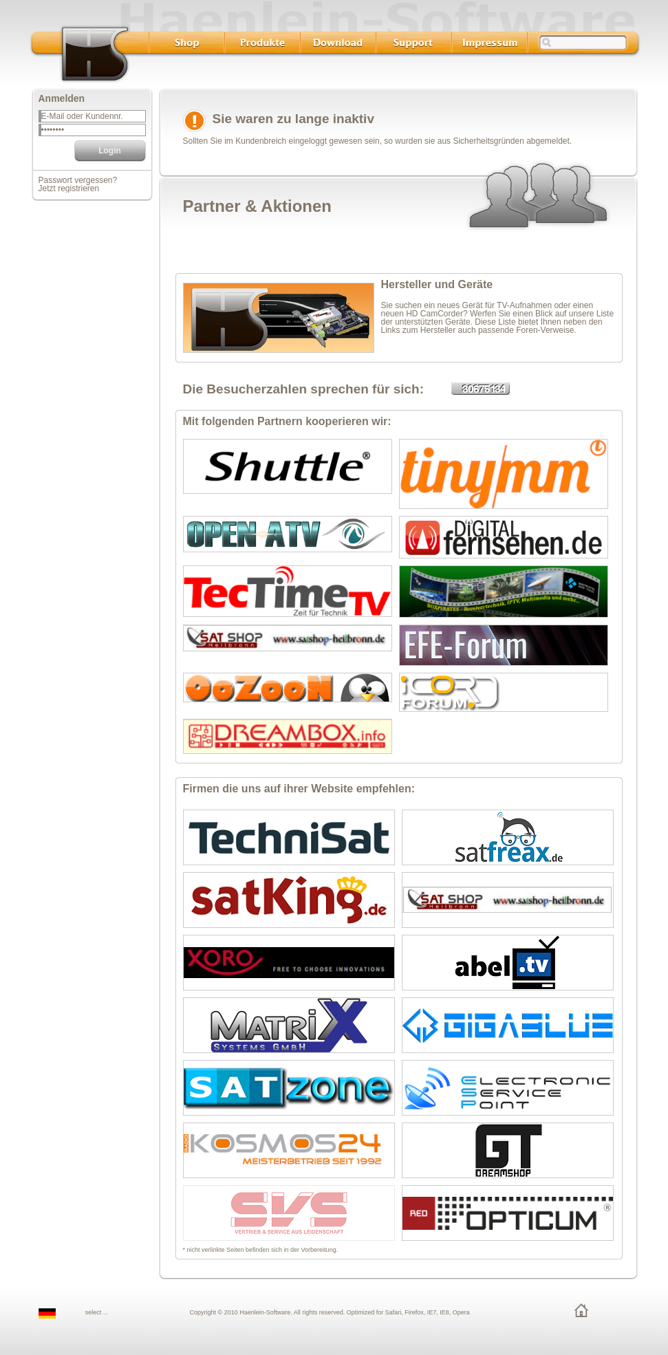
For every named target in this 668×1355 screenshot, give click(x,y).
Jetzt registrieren (69, 188)
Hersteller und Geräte (437, 284)
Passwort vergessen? (78, 180)
